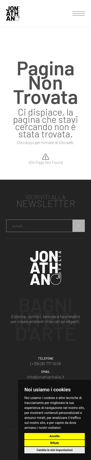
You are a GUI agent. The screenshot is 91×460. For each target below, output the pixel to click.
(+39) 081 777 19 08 (45, 363)
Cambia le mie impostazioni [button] (54, 450)
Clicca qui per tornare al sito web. (45, 142)
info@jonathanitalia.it (45, 376)
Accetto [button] (55, 436)
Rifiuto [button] (54, 443)
